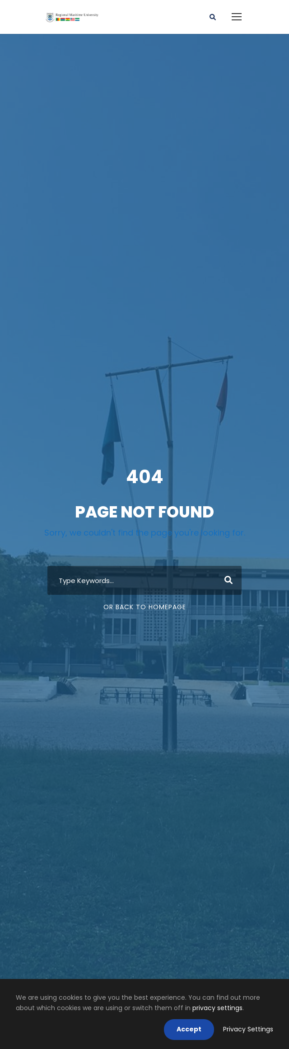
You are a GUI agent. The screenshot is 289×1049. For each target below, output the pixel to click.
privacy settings (217, 1007)
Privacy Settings (248, 1029)
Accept (189, 1029)
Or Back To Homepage (144, 607)
